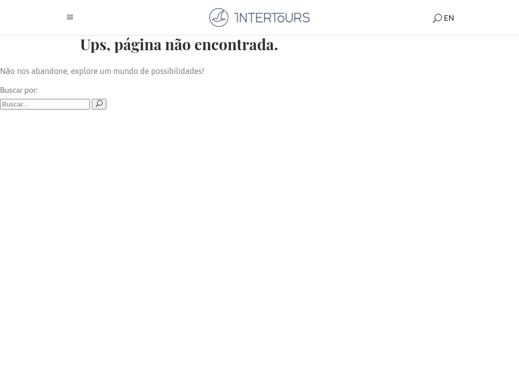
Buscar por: (19, 90)
